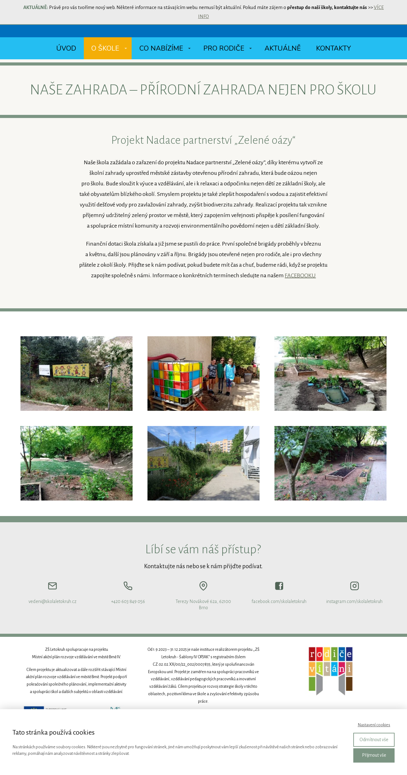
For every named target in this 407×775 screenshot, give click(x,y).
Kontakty (333, 48)
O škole (105, 48)
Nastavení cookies (374, 725)
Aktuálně (283, 48)
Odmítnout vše (374, 739)
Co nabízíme (161, 48)
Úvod (66, 48)
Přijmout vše (374, 755)
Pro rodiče (223, 48)
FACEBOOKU (300, 275)
